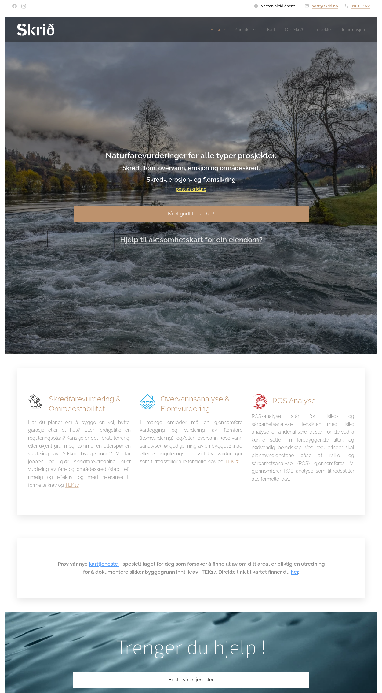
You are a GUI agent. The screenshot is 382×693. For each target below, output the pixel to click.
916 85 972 (360, 6)
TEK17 (71, 485)
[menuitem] (205, 29)
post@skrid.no (324, 6)
